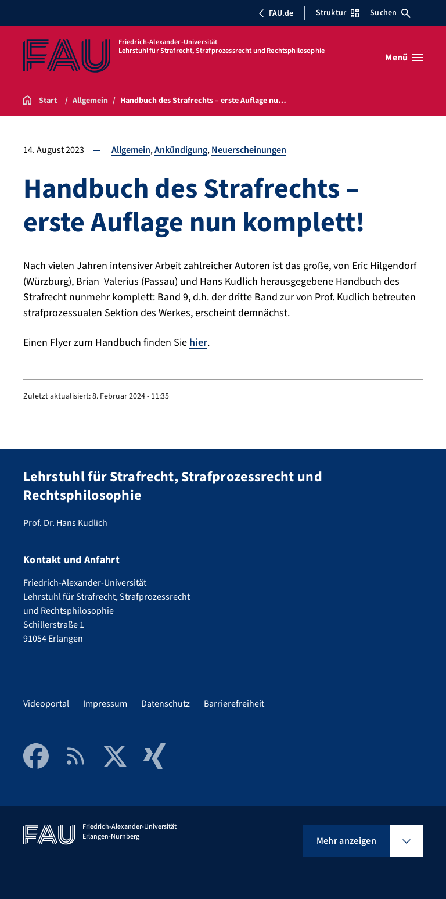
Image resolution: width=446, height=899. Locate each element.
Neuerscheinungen (248, 150)
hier (198, 342)
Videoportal (46, 703)
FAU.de (276, 13)
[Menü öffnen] (404, 57)
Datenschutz (165, 703)
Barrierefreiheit (234, 703)
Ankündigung (180, 150)
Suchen (390, 13)
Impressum (105, 703)
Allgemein (131, 150)
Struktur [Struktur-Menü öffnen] (337, 13)
